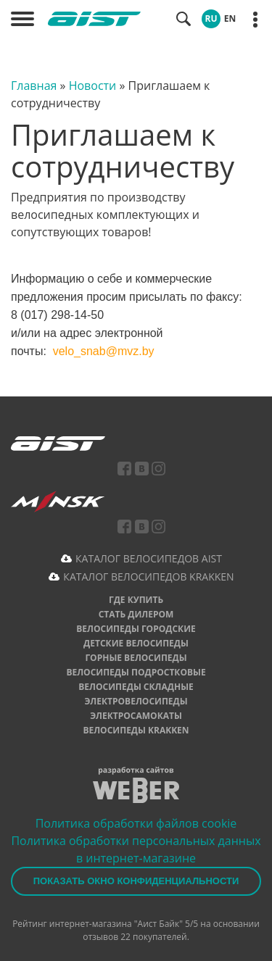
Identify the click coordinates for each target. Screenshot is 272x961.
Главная (34, 85)
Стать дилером (136, 614)
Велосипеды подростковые (135, 672)
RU (211, 18)
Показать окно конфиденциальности (136, 880)
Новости (93, 85)
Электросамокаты (136, 716)
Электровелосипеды (135, 701)
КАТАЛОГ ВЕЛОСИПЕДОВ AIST (148, 558)
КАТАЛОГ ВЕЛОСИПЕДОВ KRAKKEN (148, 576)
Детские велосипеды (136, 643)
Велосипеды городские (135, 629)
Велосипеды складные (136, 687)
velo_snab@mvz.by (103, 351)
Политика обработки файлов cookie (136, 823)
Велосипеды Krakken (136, 730)
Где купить (136, 600)
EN (230, 18)
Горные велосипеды (135, 658)
